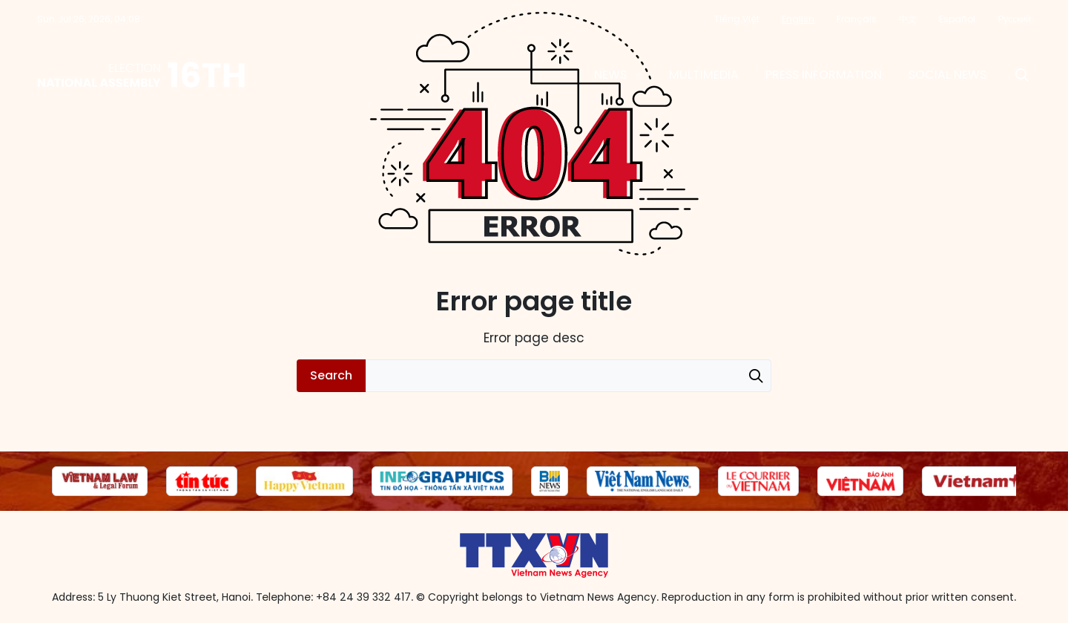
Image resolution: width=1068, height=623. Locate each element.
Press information (823, 74)
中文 (908, 19)
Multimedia (704, 74)
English (798, 19)
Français (857, 19)
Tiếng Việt (736, 19)
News (610, 74)
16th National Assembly (142, 75)
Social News (947, 74)
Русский (1014, 19)
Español (957, 19)
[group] (100, 481)
